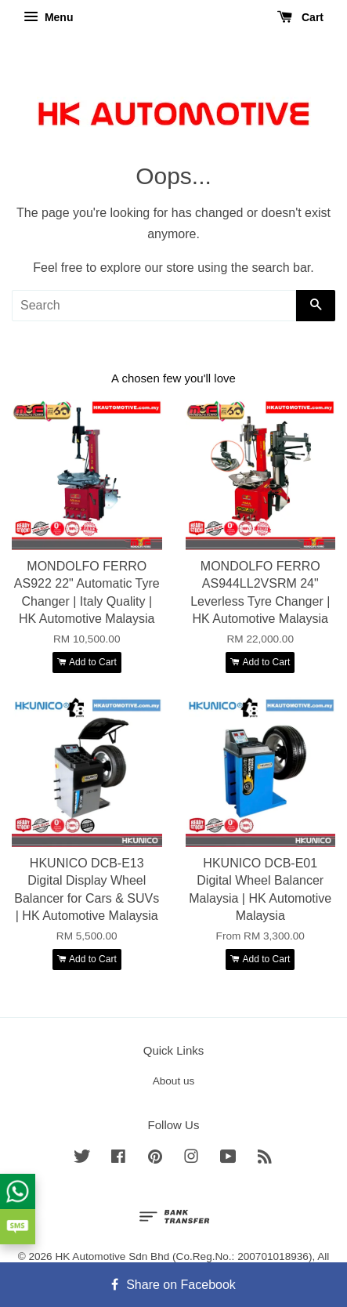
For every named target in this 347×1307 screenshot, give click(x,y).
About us (174, 1081)
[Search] (154, 305)
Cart (300, 17)
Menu (48, 17)
